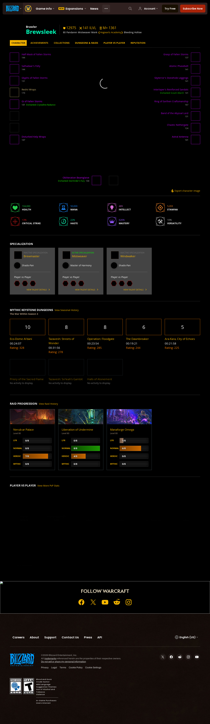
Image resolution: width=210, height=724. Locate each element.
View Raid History (48, 403)
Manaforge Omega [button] (122, 429)
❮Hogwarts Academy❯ (110, 32)
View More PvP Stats (48, 485)
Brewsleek (41, 32)
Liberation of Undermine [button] (77, 429)
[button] (108, 28)
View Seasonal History (67, 310)
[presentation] (13, 8)
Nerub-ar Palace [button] (23, 429)
